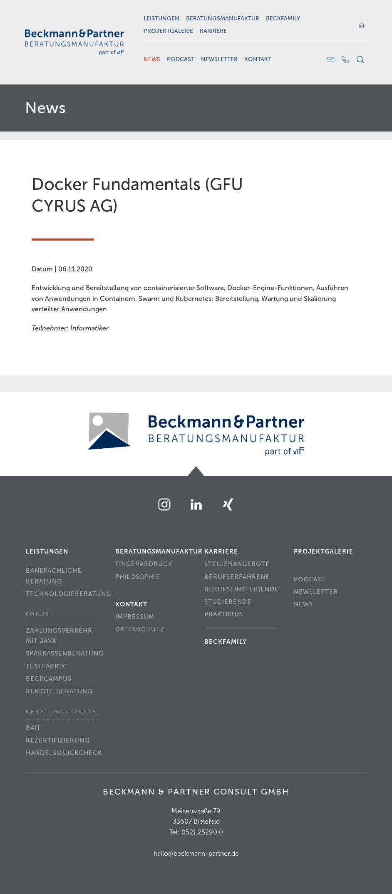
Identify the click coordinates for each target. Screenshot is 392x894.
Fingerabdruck (143, 564)
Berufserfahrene (237, 577)
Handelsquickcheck (62, 753)
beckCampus (49, 679)
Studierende (227, 602)
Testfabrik (45, 666)
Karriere (213, 31)
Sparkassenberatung (62, 653)
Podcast (180, 59)
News (152, 59)
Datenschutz (139, 629)
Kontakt (257, 59)
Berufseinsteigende (240, 589)
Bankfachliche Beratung (54, 576)
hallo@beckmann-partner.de (196, 853)
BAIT (33, 728)
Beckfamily (283, 18)
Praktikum (223, 614)
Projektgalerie (168, 31)
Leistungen (161, 18)
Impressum (134, 617)
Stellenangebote (237, 564)
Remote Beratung (59, 691)
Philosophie (137, 577)
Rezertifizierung (57, 740)
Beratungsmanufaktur (222, 18)
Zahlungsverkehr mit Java (59, 636)
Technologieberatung (62, 594)
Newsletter (219, 59)
